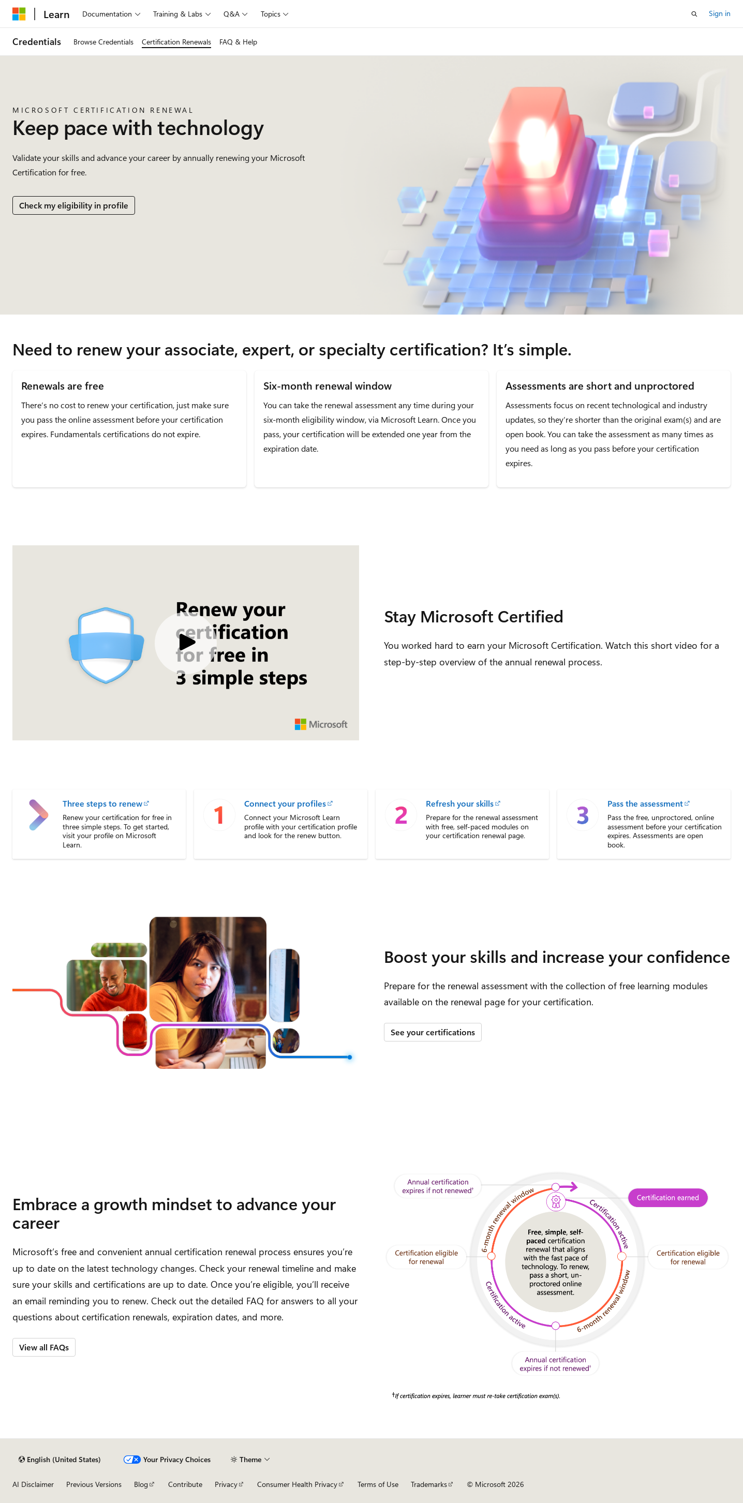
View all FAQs (44, 1347)
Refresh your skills (460, 803)
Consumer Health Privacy (297, 1484)
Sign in (720, 13)
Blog (141, 1484)
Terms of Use (378, 1484)
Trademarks (429, 1484)
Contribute (185, 1484)
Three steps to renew (102, 803)
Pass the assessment (645, 803)
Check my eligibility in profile (73, 205)
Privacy (226, 1484)
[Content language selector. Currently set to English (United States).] (59, 1459)
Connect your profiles (285, 803)
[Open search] (694, 14)
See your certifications (433, 1031)
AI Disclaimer (33, 1484)
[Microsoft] (19, 14)
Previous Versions (94, 1484)
